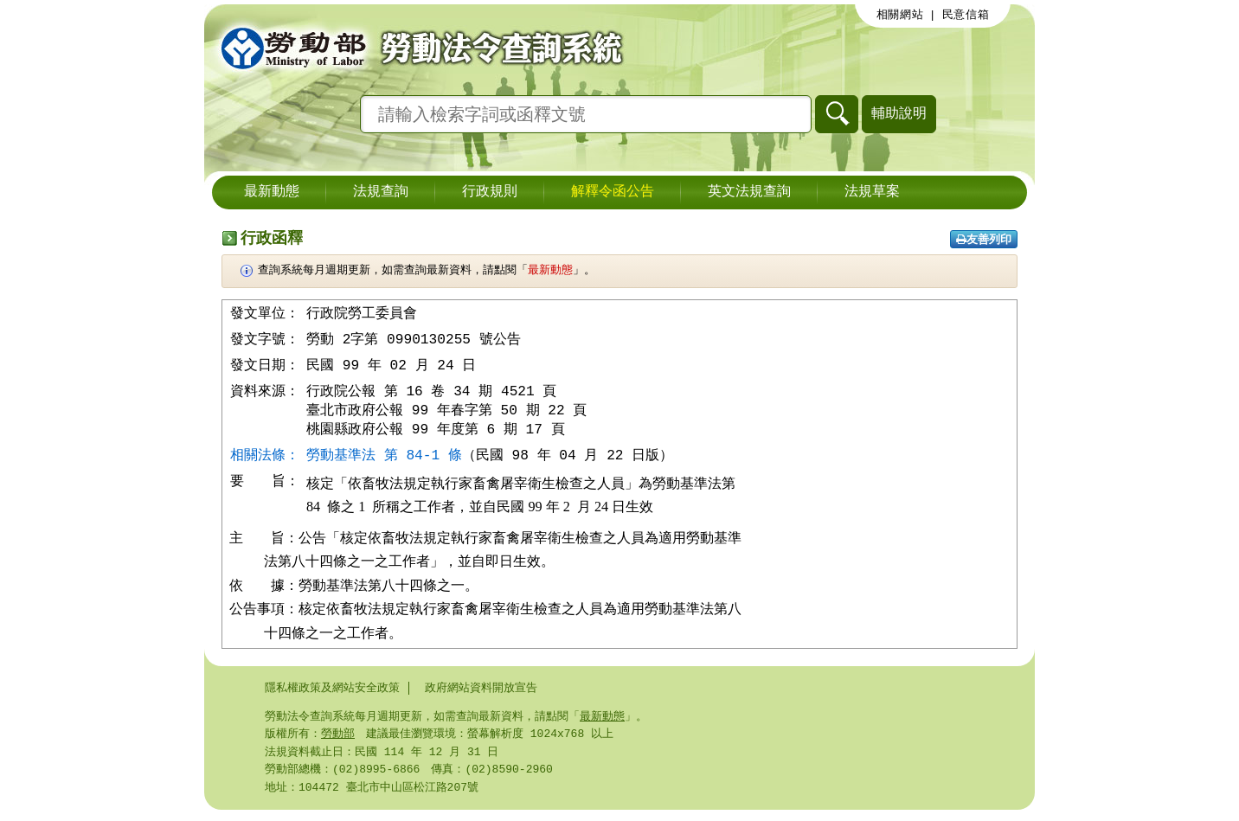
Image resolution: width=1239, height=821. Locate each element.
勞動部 (338, 741)
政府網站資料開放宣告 (481, 694)
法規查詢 (380, 192)
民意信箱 (966, 14)
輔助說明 (899, 113)
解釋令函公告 (612, 192)
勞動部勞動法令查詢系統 (416, 48)
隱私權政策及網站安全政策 (332, 694)
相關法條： (264, 460)
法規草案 (872, 192)
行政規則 (489, 192)
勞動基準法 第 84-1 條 (384, 460)
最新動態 (271, 192)
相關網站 (900, 14)
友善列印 (983, 239)
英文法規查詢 (749, 192)
